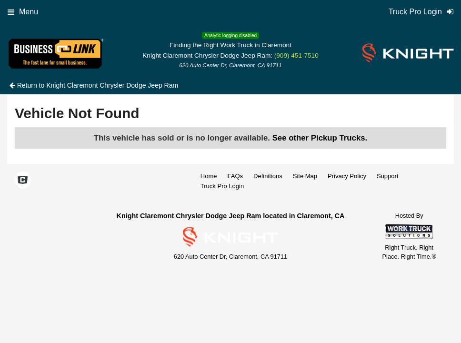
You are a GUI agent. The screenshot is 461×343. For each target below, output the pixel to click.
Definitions (267, 176)
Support (388, 176)
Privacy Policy (347, 176)
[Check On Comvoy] (22, 181)
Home (208, 176)
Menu (23, 12)
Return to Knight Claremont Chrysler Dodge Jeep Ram (94, 85)
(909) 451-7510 (296, 55)
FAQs (235, 176)
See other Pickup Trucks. (320, 137)
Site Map (305, 176)
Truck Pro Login (222, 186)
